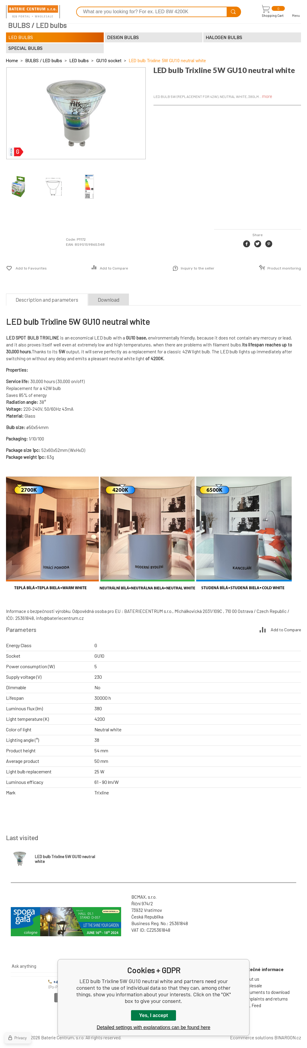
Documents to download (266, 992)
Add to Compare (114, 268)
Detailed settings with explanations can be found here (153, 1027)
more (267, 96)
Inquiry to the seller (197, 268)
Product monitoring (284, 268)
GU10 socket (108, 60)
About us (250, 979)
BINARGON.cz (287, 1037)
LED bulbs (79, 60)
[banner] (33, 11)
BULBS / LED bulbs (43, 60)
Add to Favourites (31, 268)
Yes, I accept (153, 1015)
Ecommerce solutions (251, 1037)
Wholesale (252, 985)
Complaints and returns (265, 998)
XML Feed (251, 1005)
